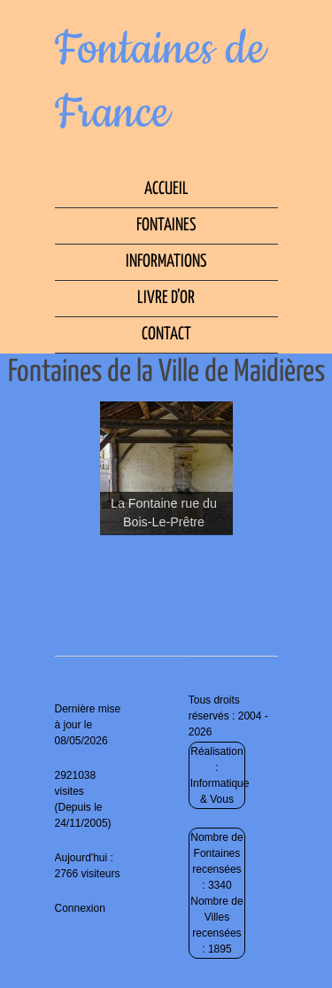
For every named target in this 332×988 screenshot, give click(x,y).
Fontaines (166, 225)
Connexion (80, 908)
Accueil (166, 189)
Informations (166, 261)
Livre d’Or (166, 298)
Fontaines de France (160, 81)
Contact (166, 334)
